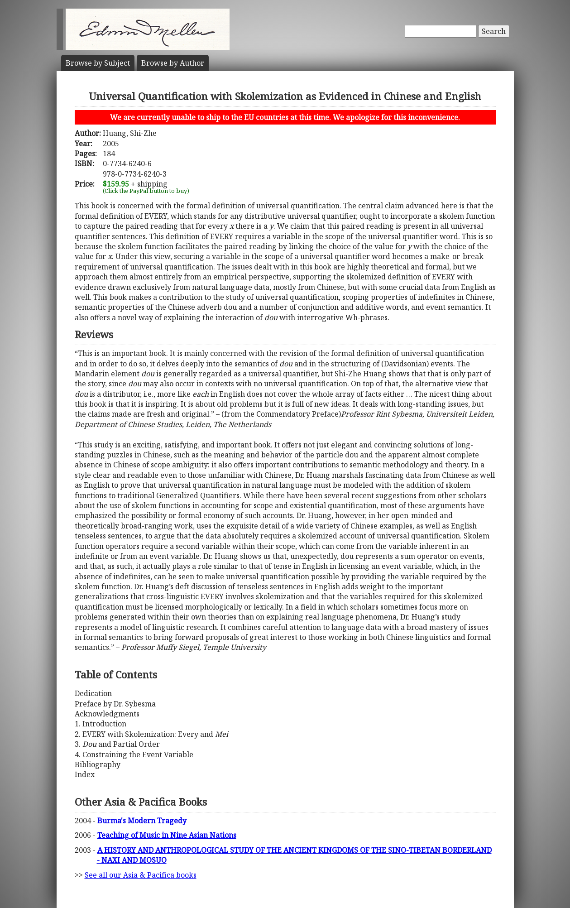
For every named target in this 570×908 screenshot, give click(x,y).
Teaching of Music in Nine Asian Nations (166, 835)
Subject (98, 63)
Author (172, 63)
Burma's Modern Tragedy (142, 821)
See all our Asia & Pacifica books (140, 875)
